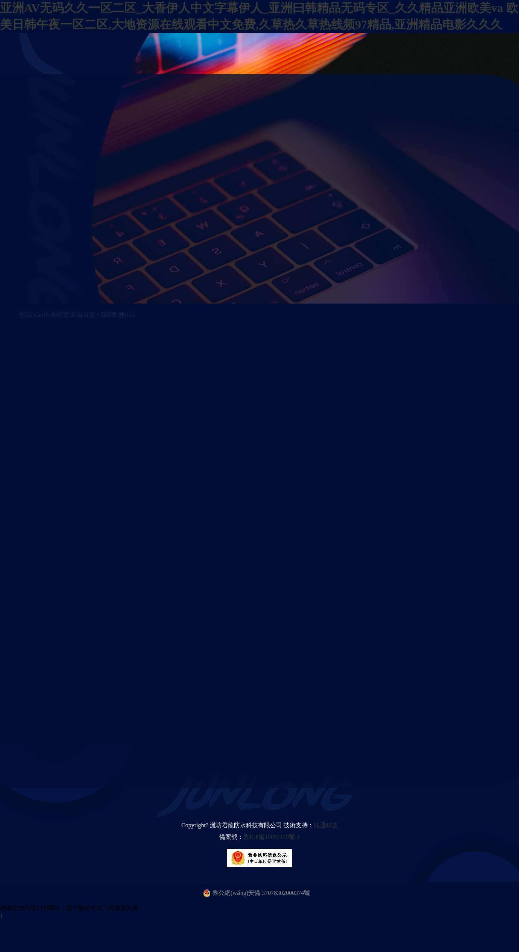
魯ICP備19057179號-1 (271, 837)
